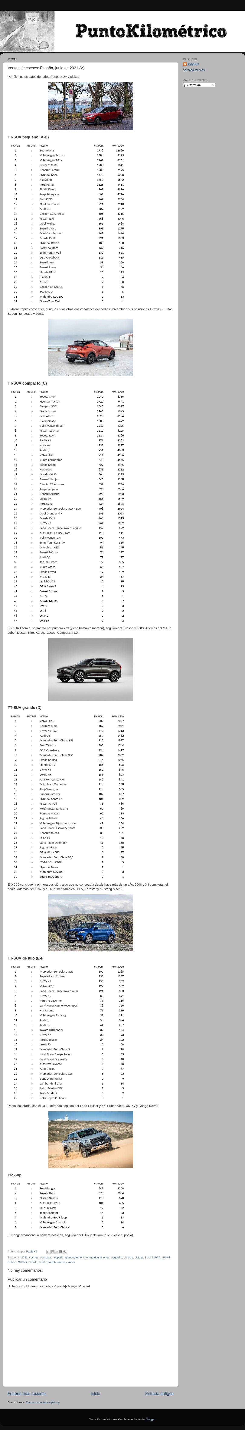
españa (58, 1257)
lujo (85, 1257)
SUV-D (22, 1262)
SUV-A (156, 1257)
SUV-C (12, 1262)
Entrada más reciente (26, 1393)
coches (33, 1257)
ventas (70, 1262)
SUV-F (43, 1262)
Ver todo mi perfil (194, 70)
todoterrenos (56, 1262)
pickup (139, 1257)
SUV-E (33, 1262)
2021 (24, 1257)
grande (69, 1257)
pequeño (116, 1257)
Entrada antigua (159, 1393)
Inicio (95, 1393)
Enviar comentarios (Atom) (43, 1402)
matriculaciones (99, 1257)
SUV (147, 1257)
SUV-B (166, 1257)
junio (79, 1257)
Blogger (150, 1419)
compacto (46, 1257)
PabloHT (193, 64)
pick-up (128, 1257)
